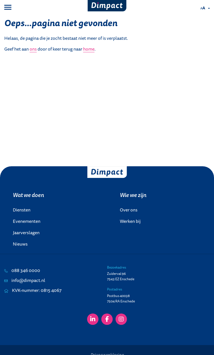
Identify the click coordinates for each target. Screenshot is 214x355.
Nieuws (20, 244)
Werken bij (130, 221)
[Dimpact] (107, 5)
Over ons (128, 209)
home (88, 49)
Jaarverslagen (26, 232)
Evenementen (26, 221)
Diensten (21, 209)
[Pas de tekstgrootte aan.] (205, 8)
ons (33, 49)
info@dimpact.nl (24, 280)
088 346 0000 (22, 270)
